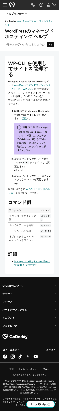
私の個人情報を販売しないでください (30, 375)
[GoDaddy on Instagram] (12, 358)
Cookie (46, 369)
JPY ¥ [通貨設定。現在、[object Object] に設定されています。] (51, 350)
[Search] (50, 44)
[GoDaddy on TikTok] (20, 358)
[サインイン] (48, 5)
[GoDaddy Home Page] (15, 336)
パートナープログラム (14, 309)
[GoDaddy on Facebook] (4, 358)
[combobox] (26, 44)
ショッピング (9, 325)
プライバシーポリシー (28, 369)
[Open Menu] (3, 5)
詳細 (24, 118)
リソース (7, 301)
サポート (7, 293)
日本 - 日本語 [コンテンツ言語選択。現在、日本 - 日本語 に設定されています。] (11, 350)
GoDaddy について (12, 285)
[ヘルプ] (41, 4)
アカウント (8, 317)
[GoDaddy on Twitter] (28, 358)
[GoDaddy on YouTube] (35, 358)
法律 (12, 369)
